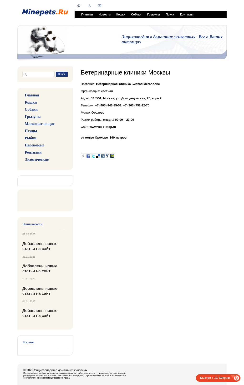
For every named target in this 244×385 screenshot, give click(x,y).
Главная (87, 14)
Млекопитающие (40, 124)
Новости (105, 14)
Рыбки (30, 138)
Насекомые (34, 145)
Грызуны (153, 14)
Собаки (136, 14)
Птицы (31, 131)
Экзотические (37, 159)
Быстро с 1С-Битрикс (215, 378)
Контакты (186, 14)
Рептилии (33, 152)
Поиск (170, 14)
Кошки (120, 14)
